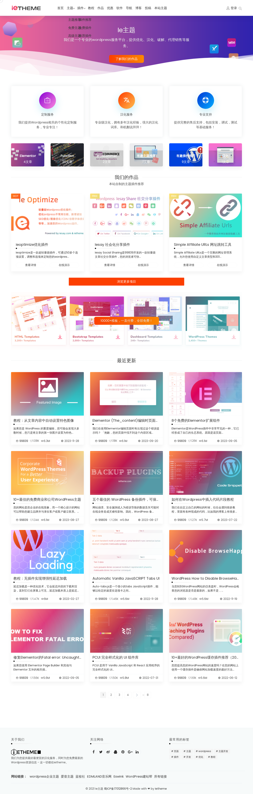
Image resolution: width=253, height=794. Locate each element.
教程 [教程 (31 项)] (213, 757)
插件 (82, 8)
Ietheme (161, 789)
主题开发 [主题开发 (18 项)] (223, 751)
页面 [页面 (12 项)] (176, 751)
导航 (131, 8)
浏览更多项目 (126, 281)
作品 (103, 8)
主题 (70, 8)
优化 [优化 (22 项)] (200, 757)
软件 (122, 8)
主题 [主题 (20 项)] (188, 751)
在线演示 (64, 265)
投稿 (150, 8)
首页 (60, 8)
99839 (23, 446)
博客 (141, 8)
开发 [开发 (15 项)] (188, 757)
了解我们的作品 (126, 58)
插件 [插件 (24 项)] (176, 757)
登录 (234, 8)
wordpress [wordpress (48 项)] (204, 751)
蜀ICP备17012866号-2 (118, 789)
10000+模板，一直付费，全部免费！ (127, 320)
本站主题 (163, 8)
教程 (94, 8)
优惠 (113, 8)
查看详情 (30, 265)
